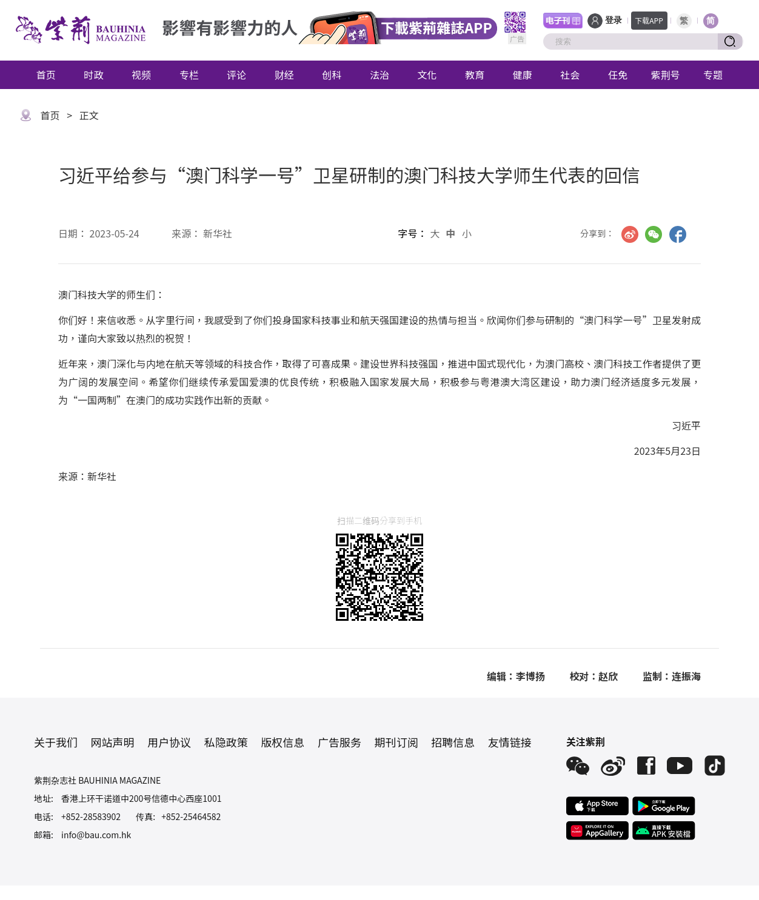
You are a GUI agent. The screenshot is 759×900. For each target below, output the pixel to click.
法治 (379, 74)
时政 (93, 74)
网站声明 (113, 742)
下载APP (649, 20)
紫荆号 (665, 74)
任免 (617, 74)
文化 (427, 74)
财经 (284, 74)
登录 (613, 20)
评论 (236, 74)
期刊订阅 (396, 742)
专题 (713, 74)
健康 (522, 74)
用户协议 (169, 742)
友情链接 (510, 742)
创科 (331, 74)
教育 (474, 74)
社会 (570, 74)
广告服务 (339, 742)
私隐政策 (226, 742)
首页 (46, 74)
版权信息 (282, 742)
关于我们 (56, 742)
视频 (141, 74)
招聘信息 (453, 742)
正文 (89, 115)
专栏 (189, 74)
